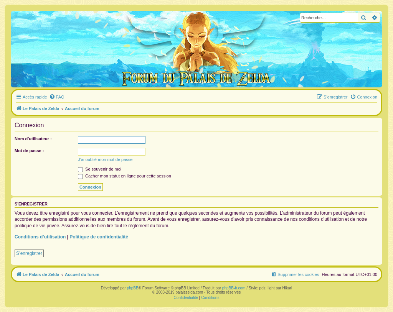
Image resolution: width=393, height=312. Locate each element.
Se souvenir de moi (99, 169)
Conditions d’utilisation (40, 237)
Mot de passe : (29, 150)
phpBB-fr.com (234, 288)
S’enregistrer (29, 253)
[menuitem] (56, 97)
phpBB (133, 288)
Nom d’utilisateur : (33, 138)
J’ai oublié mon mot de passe (105, 159)
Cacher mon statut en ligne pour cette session (124, 176)
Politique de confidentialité (98, 237)
